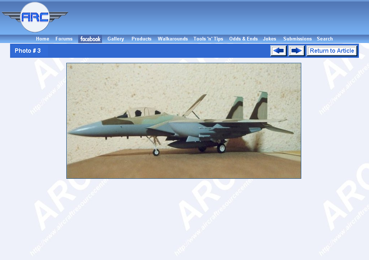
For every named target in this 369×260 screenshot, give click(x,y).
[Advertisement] (220, 17)
